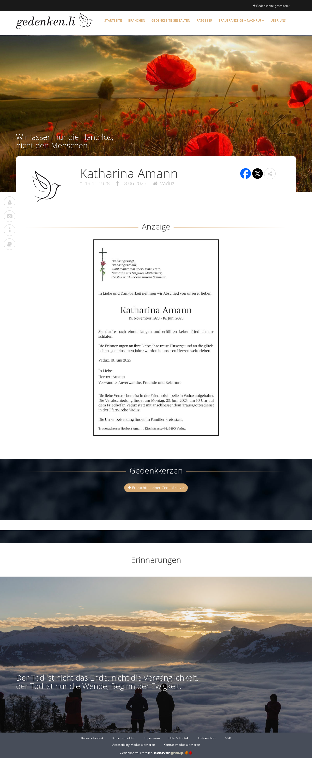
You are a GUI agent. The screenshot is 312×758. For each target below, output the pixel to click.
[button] (270, 173)
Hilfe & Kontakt (179, 738)
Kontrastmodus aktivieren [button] (182, 744)
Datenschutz (207, 738)
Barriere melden (123, 738)
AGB (228, 738)
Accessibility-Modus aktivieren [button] (133, 744)
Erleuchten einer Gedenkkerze (156, 487)
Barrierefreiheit (92, 738)
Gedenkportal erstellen (156, 753)
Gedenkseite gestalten (271, 6)
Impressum (152, 738)
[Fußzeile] (156, 741)
